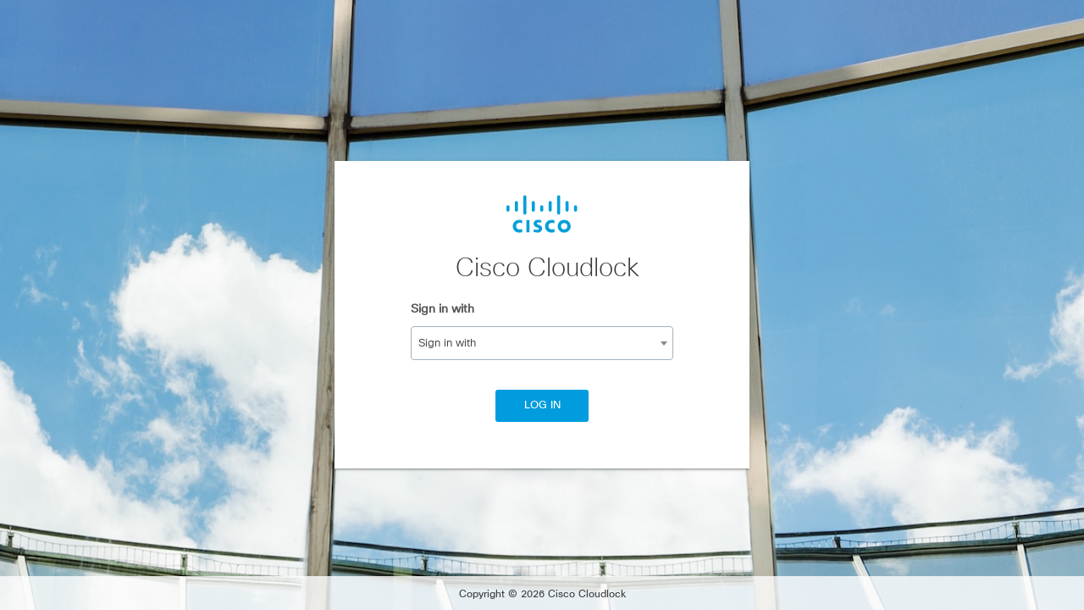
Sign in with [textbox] (447, 343)
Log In (542, 405)
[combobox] (542, 343)
